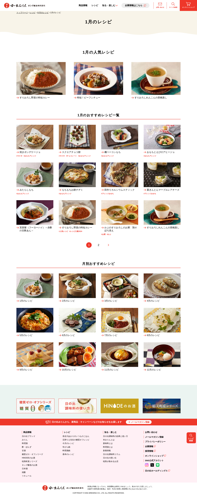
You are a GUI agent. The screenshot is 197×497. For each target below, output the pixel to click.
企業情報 (149, 446)
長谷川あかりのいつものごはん (76, 436)
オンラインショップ (188, 5)
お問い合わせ (160, 5)
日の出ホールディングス (156, 471)
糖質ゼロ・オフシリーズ (32, 454)
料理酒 (25, 443)
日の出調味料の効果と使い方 (115, 436)
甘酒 (24, 450)
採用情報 (149, 451)
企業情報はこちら (133, 5)
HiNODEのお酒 (28, 458)
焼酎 (24, 472)
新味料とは (108, 443)
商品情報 (83, 5)
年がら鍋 (66, 447)
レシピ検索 (191, 248)
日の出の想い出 (109, 458)
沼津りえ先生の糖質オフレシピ (76, 440)
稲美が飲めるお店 (110, 461)
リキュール (26, 476)
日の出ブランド (28, 436)
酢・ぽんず (26, 447)
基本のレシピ (68, 454)
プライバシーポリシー (155, 441)
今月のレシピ (43, 12)
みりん (25, 440)
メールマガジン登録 (140, 422)
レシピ (95, 5)
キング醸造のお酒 (29, 465)
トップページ (22, 12)
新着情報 (107, 450)
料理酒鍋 (66, 450)
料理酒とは (108, 447)
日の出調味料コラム (111, 454)
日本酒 (25, 468)
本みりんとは (109, 440)
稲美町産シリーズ (29, 461)
